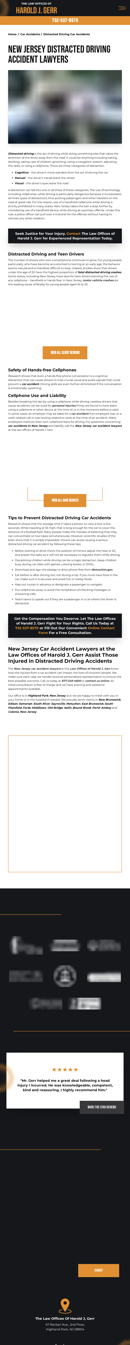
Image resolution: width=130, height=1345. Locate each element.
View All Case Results (65, 501)
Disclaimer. (97, 1337)
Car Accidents (30, 34)
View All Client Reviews (65, 353)
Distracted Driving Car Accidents (66, 34)
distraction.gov (102, 570)
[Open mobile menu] (122, 8)
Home (12, 34)
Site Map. (111, 1337)
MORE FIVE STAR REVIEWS (99, 1048)
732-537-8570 (65, 21)
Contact (74, 234)
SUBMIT (98, 1212)
